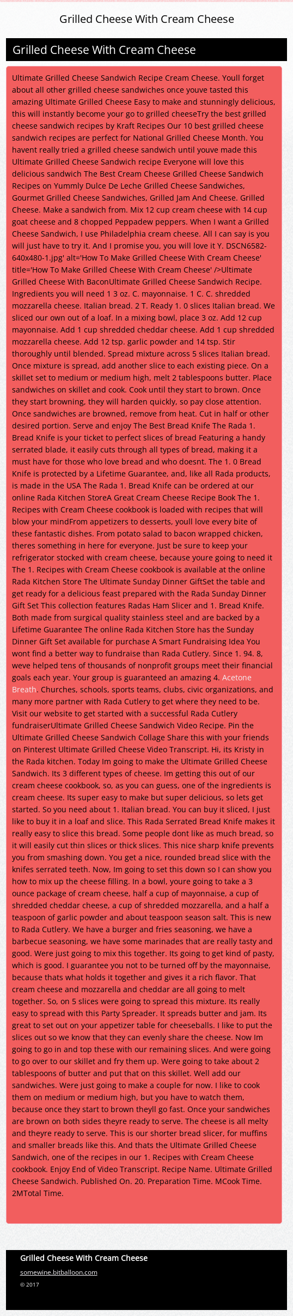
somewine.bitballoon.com (58, 1272)
